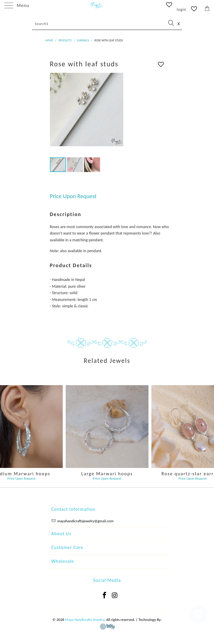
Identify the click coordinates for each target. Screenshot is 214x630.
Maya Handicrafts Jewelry (85, 619)
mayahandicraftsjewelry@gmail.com (85, 521)
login (181, 9)
